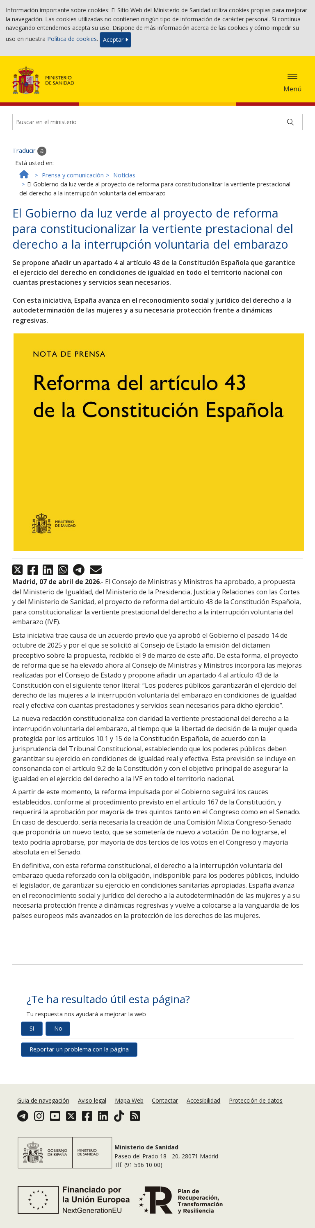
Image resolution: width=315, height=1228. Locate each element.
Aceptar (115, 39)
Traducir (29, 151)
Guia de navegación (43, 1100)
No (58, 1028)
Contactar (165, 1100)
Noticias (124, 175)
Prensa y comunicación (73, 175)
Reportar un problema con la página (79, 1049)
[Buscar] (290, 122)
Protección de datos (256, 1100)
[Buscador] (157, 122)
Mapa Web (129, 1100)
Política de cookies (72, 39)
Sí (32, 1028)
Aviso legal (92, 1100)
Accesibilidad (203, 1100)
